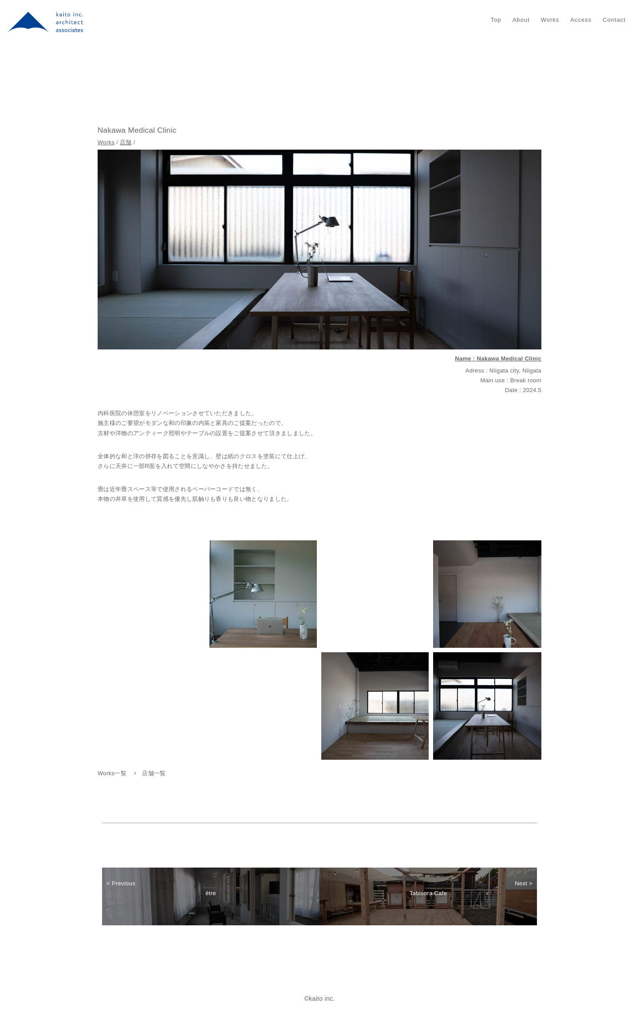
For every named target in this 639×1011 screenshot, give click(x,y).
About (521, 19)
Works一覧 (112, 773)
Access (581, 19)
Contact (614, 19)
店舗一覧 (154, 773)
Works (550, 19)
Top (496, 19)
